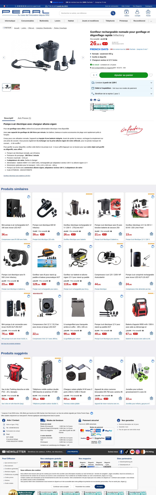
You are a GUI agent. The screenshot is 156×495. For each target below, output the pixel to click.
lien (111, 475)
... (151, 21)
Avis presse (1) (24, 118)
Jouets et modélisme (90, 21)
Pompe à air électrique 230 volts (43, 239)
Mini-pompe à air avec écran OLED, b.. (15, 339)
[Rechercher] (113, 13)
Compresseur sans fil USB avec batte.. (15, 239)
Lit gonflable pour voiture (72, 339)
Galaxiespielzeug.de (126, 462)
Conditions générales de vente (14, 468)
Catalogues (148, 6)
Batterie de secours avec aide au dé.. (138, 339)
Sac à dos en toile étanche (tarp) (13, 404)
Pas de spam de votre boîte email (129, 429)
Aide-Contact (126, 6)
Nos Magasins (137, 6)
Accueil (17, 28)
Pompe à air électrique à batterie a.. (107, 239)
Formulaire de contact (13, 431)
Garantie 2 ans (123, 427)
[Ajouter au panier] (123, 75)
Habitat (71, 21)
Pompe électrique (101, 289)
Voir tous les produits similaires (10, 343)
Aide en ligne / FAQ (12, 424)
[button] (102, 68)
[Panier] (148, 13)
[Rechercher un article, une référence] (87, 13)
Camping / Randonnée (44, 28)
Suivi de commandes (111, 6)
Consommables (27, 21)
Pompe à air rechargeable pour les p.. (76, 289)
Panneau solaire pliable (72, 404)
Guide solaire (9, 483)
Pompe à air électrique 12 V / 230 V (138, 239)
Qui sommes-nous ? (11, 463)
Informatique (10, 21)
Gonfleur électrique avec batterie (75, 239)
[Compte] (137, 13)
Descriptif (8, 118)
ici (125, 481)
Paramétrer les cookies (83, 486)
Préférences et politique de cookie (15, 474)
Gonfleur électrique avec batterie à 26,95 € (17, 176)
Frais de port (58, 6)
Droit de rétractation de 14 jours (129, 424)
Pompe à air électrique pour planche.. (107, 339)
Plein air (31, 28)
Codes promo (9, 477)
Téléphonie (110, 21)
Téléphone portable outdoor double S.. (46, 404)
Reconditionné (139, 21)
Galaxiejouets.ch (125, 464)
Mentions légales (10, 471)
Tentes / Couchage (60, 28)
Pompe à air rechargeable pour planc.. (45, 289)
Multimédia (44, 21)
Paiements (87, 424)
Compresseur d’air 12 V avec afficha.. (45, 339)
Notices (7, 480)
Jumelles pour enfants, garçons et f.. (138, 404)
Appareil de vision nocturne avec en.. (107, 404)
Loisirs (57, 21)
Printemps (123, 21)
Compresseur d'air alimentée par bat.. (138, 289)
